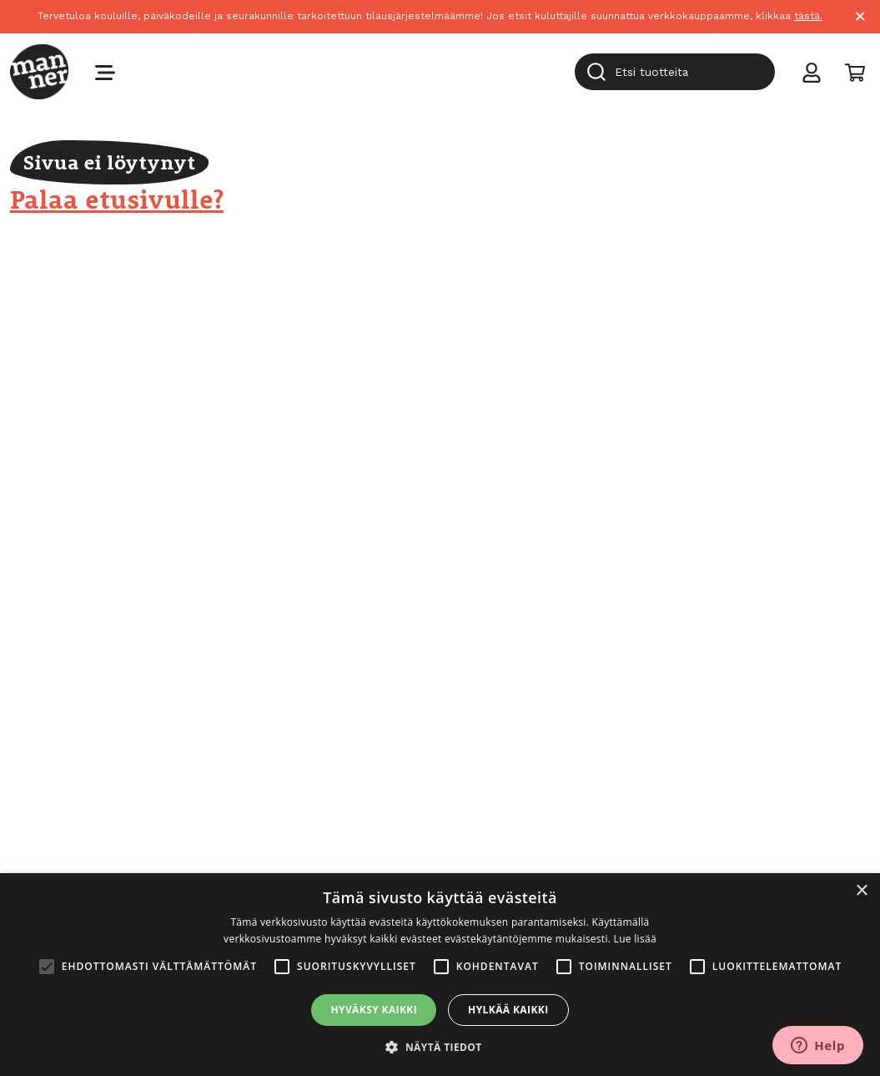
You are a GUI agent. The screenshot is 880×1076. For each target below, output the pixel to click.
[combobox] (675, 71)
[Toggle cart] (855, 71)
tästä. (808, 16)
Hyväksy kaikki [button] (373, 1010)
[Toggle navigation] (105, 72)
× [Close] (860, 16)
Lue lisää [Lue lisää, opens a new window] (635, 939)
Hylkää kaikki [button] (508, 1010)
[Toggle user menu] (812, 71)
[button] (439, 1047)
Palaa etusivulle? (117, 199)
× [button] (861, 891)
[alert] (440, 974)
